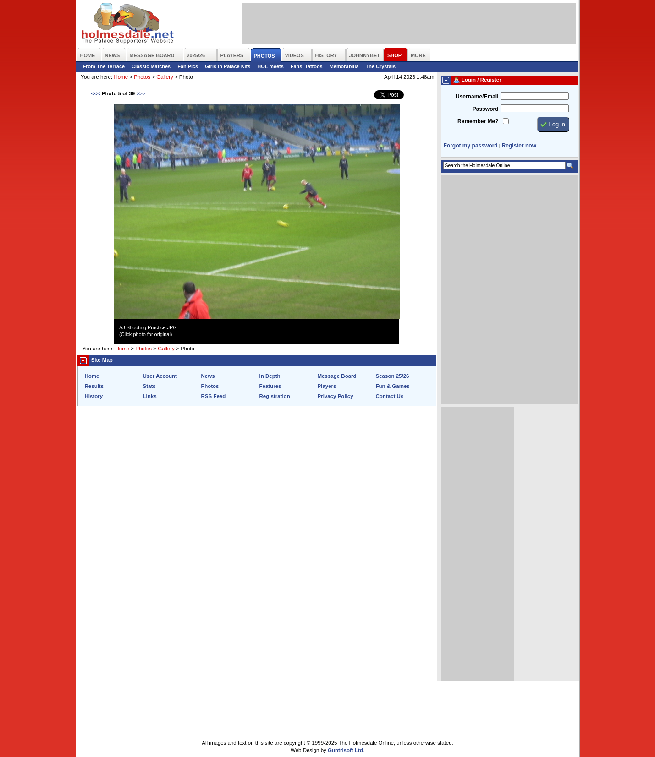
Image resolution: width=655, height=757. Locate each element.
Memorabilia (344, 66)
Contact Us (390, 396)
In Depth (270, 376)
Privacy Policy (335, 396)
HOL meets (270, 66)
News (208, 376)
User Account (160, 376)
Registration (274, 396)
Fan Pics (187, 66)
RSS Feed (213, 396)
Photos (142, 77)
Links (150, 396)
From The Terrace (104, 66)
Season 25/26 (392, 376)
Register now (519, 145)
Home (121, 77)
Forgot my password (471, 145)
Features (270, 386)
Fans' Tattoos (307, 66)
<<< (95, 93)
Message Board (337, 376)
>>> (140, 93)
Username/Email (477, 96)
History (94, 396)
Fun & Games (393, 386)
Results (94, 386)
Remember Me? (477, 121)
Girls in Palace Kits (227, 66)
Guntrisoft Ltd (345, 750)
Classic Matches (151, 66)
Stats (149, 386)
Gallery (164, 77)
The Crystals (381, 66)
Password (486, 109)
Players (327, 386)
